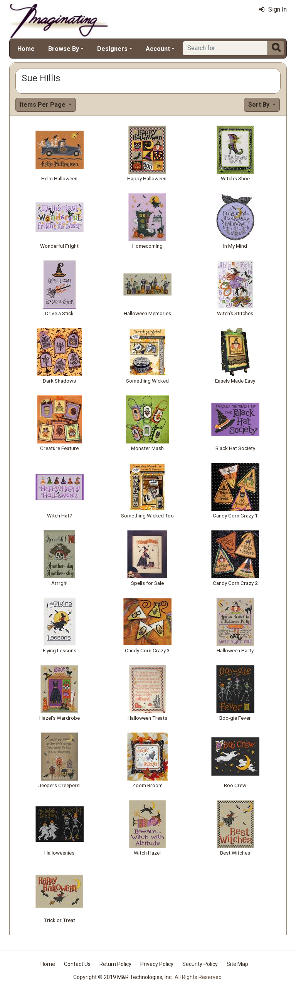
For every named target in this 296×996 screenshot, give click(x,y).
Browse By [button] (63, 48)
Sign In (273, 9)
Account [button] (158, 48)
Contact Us (77, 964)
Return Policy (115, 964)
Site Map (237, 964)
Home (26, 48)
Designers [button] (112, 48)
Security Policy (200, 964)
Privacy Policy (156, 964)
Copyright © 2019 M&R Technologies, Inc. (123, 977)
